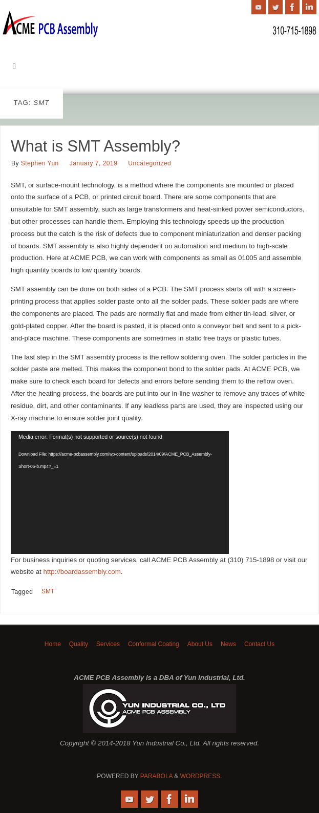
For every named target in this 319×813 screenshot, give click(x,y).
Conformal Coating (153, 644)
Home (53, 644)
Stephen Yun (40, 163)
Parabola (156, 776)
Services (108, 644)
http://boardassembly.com (82, 571)
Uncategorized (149, 163)
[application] (120, 492)
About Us (199, 644)
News (228, 644)
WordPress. (201, 776)
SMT (47, 591)
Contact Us (259, 644)
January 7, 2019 (94, 163)
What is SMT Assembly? (95, 146)
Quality (78, 644)
